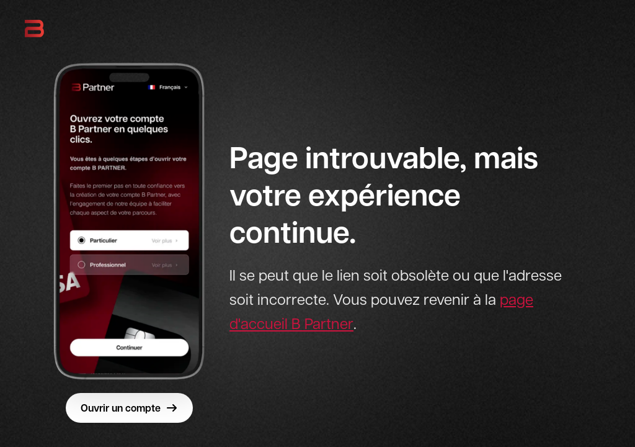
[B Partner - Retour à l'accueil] (34, 28)
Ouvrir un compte (129, 408)
